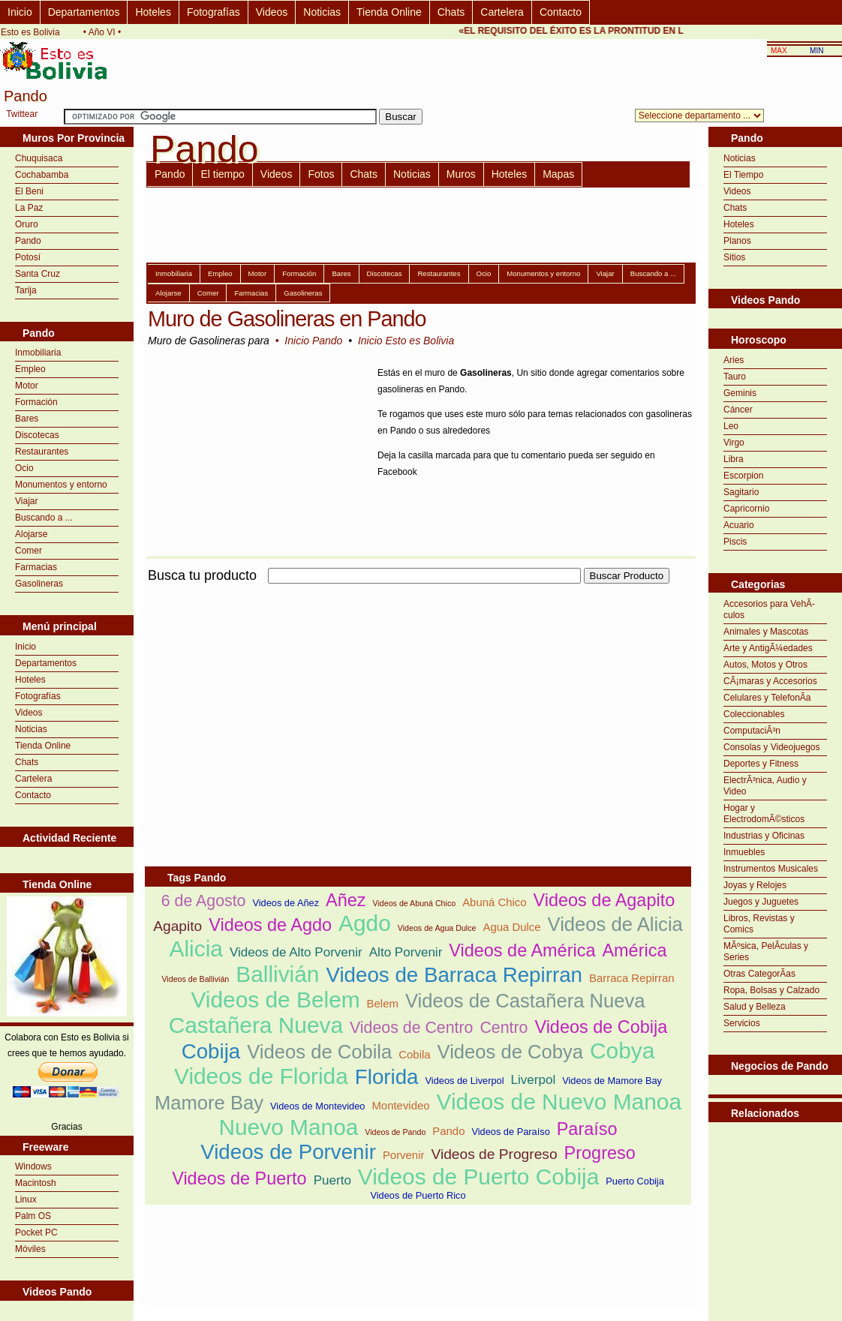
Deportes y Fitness (760, 763)
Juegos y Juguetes (760, 901)
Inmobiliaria (38, 352)
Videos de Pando (395, 1131)
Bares (26, 418)
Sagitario (741, 492)
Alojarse (31, 534)
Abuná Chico (494, 902)
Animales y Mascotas (765, 631)
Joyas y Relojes (754, 885)
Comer (28, 550)
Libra (733, 459)
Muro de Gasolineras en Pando (287, 319)
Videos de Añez (285, 902)
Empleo (30, 369)
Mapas (558, 174)
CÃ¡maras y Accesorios (770, 681)
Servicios (741, 1023)
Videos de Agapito (604, 900)
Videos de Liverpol (465, 1080)
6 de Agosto (203, 901)
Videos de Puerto (239, 1178)
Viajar (26, 501)
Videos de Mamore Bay (612, 1080)
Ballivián (277, 974)
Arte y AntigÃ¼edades (768, 648)
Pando (28, 241)
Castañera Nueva (256, 1025)
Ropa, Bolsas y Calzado (771, 990)
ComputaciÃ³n (751, 730)
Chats (451, 12)
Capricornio (746, 508)
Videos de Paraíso (510, 1131)
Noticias (322, 12)
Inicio (20, 12)
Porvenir (404, 1154)
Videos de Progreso (494, 1154)
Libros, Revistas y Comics (759, 924)
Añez (345, 900)
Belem (382, 1003)
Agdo (364, 923)
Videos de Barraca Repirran (454, 974)
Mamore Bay (209, 1102)
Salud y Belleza (754, 1006)
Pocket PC (36, 1232)
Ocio (24, 468)
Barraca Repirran (632, 977)
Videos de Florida (261, 1076)
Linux (26, 1199)
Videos (272, 12)
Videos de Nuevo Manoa (559, 1101)
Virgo (733, 442)
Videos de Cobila (319, 1051)
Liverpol (533, 1080)
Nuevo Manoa (288, 1127)
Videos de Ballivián (195, 978)
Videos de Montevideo (317, 1106)
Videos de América (522, 950)
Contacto (561, 12)
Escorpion (743, 475)
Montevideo (400, 1105)
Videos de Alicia (615, 924)
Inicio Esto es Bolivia (406, 341)
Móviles (30, 1249)
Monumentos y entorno (61, 484)
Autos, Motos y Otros (765, 664)
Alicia (196, 948)
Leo (730, 426)
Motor (26, 385)
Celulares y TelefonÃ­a (767, 697)
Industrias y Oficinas (763, 835)
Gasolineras (39, 583)
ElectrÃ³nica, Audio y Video (765, 786)
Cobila (414, 1054)
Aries (733, 360)
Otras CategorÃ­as (759, 973)
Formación (36, 402)
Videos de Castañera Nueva (525, 1000)
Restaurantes (41, 451)
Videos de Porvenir (288, 1151)
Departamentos (84, 12)
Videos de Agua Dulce (437, 927)
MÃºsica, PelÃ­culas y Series (765, 951)
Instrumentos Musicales (770, 868)
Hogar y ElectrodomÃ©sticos (763, 813)
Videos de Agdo (270, 925)
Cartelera (502, 12)
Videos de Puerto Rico (417, 1195)
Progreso (600, 1153)
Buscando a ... (44, 517)
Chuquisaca (38, 158)
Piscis (735, 541)
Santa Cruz (37, 274)
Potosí (28, 257)
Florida (387, 1076)
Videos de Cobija (600, 1027)
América (634, 950)
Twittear (22, 114)
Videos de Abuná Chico (414, 903)
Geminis (739, 393)
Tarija (26, 290)
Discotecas (37, 435)
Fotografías (213, 12)
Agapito (177, 926)
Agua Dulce (511, 926)
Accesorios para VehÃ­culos (769, 609)
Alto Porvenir (406, 952)
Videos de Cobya (510, 1051)
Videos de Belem (275, 999)
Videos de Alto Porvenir (296, 952)
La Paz (29, 208)
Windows (33, 1166)
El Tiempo (743, 175)
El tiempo (222, 174)
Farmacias (36, 567)
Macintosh (35, 1183)
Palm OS (33, 1216)
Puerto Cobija (635, 1181)
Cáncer (738, 409)
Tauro (734, 376)
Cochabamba (41, 175)
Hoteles (152, 12)
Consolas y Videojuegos (771, 747)
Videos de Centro (411, 1028)
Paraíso (587, 1129)
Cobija (211, 1051)
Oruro (26, 224)
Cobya (622, 1050)
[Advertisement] (320, 692)
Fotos (321, 174)
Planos (737, 241)
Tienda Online (389, 12)
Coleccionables (753, 714)
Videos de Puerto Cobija (478, 1176)
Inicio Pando (313, 341)
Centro (504, 1028)
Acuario (738, 525)
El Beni (29, 191)
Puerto (332, 1180)
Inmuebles (744, 852)
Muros (461, 174)
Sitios (734, 257)
